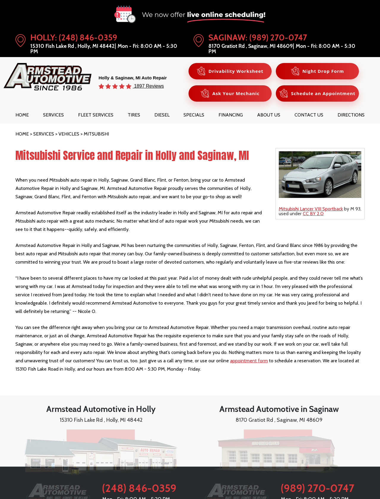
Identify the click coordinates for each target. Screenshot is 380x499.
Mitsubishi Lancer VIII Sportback (311, 209)
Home (22, 115)
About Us (268, 115)
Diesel (162, 115)
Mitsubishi (96, 134)
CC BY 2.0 (313, 213)
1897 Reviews (148, 86)
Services (53, 115)
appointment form (249, 360)
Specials (193, 115)
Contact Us (308, 115)
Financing (230, 115)
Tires (134, 115)
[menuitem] (22, 115)
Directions (351, 115)
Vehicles (68, 134)
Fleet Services (95, 115)
